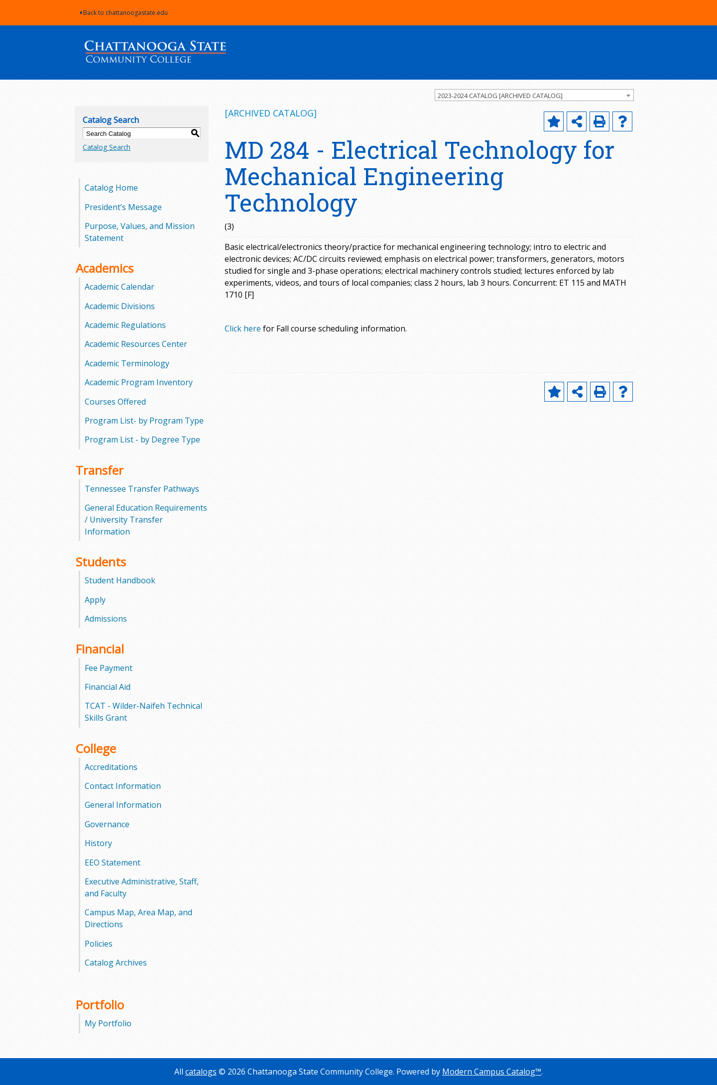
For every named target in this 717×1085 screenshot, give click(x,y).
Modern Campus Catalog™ (491, 1071)
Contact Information (123, 785)
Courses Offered (115, 401)
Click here (243, 328)
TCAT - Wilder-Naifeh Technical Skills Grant (143, 711)
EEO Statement (112, 862)
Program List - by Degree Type (142, 439)
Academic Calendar (119, 286)
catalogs (201, 1071)
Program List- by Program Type (144, 420)
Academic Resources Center (136, 343)
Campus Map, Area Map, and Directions (138, 918)
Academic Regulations (125, 325)
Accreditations (111, 766)
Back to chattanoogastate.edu (124, 12)
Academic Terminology (127, 363)
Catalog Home (111, 187)
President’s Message (123, 207)
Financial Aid (107, 686)
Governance (107, 824)
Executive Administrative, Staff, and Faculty (142, 887)
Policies (99, 943)
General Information (123, 804)
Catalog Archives (116, 962)
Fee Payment (108, 667)
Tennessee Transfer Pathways (142, 488)
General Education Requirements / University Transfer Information (146, 519)
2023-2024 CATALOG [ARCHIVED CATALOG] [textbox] (500, 95)
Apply (95, 599)
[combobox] (534, 95)
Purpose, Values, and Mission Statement (140, 231)
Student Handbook (120, 580)
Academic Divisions (120, 306)
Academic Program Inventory (139, 382)
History (98, 843)
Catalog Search (106, 147)
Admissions (106, 618)
